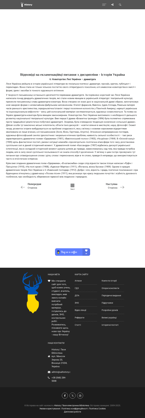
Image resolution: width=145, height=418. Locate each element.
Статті (78, 325)
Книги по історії (109, 281)
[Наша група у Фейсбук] (65, 396)
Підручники (107, 303)
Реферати (79, 317)
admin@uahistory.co (62, 372)
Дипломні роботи (72, 412)
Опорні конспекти (110, 288)
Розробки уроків (110, 310)
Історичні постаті (110, 325)
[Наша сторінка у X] (72, 396)
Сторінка (40, 185)
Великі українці (109, 317)
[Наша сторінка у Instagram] (80, 396)
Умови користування (49, 408)
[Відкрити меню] (104, 4)
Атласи (78, 281)
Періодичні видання (111, 295)
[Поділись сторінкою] (112, 4)
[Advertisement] (72, 46)
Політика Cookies (97, 408)
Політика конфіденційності (74, 408)
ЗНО (77, 303)
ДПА (77, 295)
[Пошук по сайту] (120, 4)
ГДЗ (77, 288)
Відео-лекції (80, 310)
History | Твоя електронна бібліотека (71, 405)
